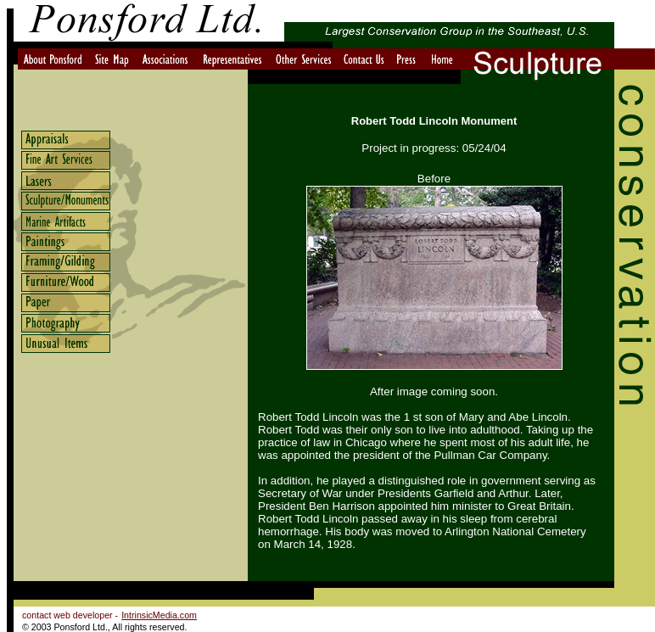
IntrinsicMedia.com (159, 615)
